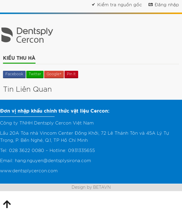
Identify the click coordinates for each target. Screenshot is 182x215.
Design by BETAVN (91, 187)
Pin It (71, 74)
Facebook (14, 74)
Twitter (35, 74)
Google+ (54, 74)
